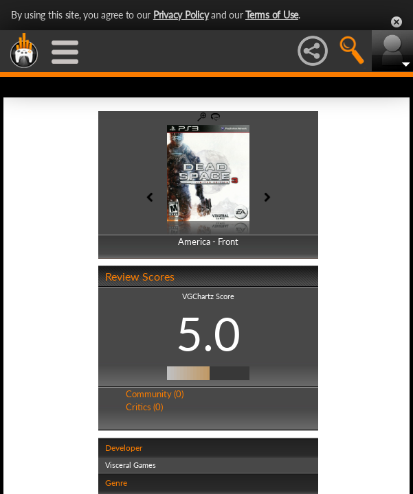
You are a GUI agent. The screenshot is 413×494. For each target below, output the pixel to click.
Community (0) (153, 393)
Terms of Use (271, 15)
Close (396, 21)
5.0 (207, 333)
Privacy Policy (181, 15)
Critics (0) (142, 406)
